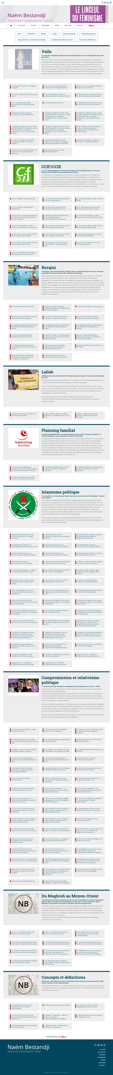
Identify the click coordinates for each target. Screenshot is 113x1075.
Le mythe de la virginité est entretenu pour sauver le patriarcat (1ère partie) (24, 951)
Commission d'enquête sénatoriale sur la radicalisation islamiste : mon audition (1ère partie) (24, 612)
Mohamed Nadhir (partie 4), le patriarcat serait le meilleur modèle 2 (24, 554)
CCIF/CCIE (31, 34)
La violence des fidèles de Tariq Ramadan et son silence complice (22, 655)
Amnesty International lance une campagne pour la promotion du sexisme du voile (22, 840)
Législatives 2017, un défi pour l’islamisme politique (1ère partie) (55, 663)
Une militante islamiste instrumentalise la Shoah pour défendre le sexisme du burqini (57, 622)
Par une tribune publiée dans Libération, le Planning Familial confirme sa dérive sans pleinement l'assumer (25, 468)
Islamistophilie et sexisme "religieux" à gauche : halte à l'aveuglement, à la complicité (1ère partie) (56, 820)
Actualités (21, 25)
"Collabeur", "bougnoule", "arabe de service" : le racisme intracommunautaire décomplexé (55, 1016)
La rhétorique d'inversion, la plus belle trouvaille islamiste (24, 1026)
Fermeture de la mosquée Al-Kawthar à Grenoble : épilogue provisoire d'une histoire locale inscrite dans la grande (89, 634)
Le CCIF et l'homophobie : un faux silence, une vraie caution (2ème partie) (90, 216)
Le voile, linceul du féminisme (53, 103)
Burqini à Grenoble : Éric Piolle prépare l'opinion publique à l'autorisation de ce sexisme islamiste (57, 336)
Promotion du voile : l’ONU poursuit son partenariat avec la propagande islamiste (90, 731)
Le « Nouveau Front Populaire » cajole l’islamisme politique (24, 730)
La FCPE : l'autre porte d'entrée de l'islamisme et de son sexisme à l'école (24, 829)
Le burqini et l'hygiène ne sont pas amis (90, 306)
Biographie (45, 25)
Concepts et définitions (87, 40)
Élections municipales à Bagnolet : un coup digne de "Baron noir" (89, 779)
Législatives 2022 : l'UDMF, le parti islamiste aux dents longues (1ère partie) (23, 581)
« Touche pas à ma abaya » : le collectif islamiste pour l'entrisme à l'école (24, 571)
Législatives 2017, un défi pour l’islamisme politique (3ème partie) (88, 655)
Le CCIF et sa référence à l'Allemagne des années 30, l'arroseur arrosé (24, 253)
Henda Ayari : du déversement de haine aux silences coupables (57, 655)
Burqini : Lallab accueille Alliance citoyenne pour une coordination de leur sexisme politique (88, 336)
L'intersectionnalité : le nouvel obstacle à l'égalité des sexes (89, 1016)
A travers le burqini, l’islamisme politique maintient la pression (22, 336)
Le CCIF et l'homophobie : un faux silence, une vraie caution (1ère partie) (24, 226)
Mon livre (68, 25)
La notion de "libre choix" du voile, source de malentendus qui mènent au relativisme (24, 1016)
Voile (19, 34)
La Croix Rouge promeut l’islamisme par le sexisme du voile (57, 740)
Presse (57, 25)
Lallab (54, 34)
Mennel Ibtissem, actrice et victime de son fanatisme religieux (89, 645)
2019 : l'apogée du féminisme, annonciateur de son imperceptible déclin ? (23, 104)
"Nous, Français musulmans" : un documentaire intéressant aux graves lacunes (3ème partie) (56, 790)
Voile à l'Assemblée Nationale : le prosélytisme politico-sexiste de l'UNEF (57, 95)
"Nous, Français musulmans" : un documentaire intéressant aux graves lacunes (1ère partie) (24, 800)
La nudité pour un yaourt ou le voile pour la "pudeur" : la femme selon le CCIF (55, 244)
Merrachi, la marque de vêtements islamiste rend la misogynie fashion (55, 86)
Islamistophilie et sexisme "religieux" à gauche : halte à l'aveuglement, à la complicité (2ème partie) (24, 820)
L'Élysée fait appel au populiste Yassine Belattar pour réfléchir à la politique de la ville (57, 860)
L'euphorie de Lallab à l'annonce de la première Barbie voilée (24, 414)
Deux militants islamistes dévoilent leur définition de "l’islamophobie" (57, 571)
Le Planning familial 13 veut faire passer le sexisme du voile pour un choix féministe (90, 468)
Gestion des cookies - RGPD (61, 1072)
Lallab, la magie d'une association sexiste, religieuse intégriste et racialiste (87, 415)
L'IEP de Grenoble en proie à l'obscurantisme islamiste (86, 759)
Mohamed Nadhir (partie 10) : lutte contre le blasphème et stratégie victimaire (23, 536)
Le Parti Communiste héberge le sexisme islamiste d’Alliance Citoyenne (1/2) (56, 759)
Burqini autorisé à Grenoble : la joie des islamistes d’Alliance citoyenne (24, 317)
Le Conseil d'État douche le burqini (23, 306)
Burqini (43, 34)
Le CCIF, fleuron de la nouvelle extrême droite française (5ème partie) (57, 226)
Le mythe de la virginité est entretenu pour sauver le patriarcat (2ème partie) (89, 943)
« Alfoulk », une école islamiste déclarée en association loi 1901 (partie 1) (90, 562)
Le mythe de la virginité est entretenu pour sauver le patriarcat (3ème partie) (57, 943)
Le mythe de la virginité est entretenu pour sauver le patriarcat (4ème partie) (24, 943)
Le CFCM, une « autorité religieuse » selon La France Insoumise (56, 730)
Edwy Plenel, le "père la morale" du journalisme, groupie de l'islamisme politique (23, 870)
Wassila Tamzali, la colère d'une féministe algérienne (54, 151)
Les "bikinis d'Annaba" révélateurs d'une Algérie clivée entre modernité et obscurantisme (57, 962)
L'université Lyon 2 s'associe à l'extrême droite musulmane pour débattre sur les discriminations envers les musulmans (57, 871)
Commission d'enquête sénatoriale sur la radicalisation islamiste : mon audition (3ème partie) (57, 602)
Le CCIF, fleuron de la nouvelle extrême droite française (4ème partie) (89, 226)
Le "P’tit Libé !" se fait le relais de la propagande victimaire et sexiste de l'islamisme (23, 810)
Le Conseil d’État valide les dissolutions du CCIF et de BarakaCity (57, 199)
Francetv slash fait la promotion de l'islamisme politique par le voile (23, 789)
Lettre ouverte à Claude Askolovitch (23, 881)
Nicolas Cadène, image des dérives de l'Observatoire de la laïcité (89, 769)
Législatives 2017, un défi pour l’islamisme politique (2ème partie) (23, 663)
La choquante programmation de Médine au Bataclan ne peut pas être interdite (23, 645)
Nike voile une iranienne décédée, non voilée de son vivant (89, 839)
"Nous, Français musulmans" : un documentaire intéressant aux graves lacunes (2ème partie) (89, 790)
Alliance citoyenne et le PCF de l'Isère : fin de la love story (89, 740)
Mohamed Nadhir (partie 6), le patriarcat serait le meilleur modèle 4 (56, 545)
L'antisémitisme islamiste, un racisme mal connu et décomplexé (89, 235)
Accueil (102, 1049)
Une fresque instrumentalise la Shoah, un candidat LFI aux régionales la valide (56, 750)
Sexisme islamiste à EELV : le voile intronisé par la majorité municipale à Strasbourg (56, 779)
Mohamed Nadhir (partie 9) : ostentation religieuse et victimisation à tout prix (57, 536)
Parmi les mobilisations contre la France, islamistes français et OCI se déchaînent (23, 591)
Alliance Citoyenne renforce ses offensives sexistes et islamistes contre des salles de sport (24, 602)
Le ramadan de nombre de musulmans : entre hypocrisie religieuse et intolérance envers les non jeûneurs (57, 952)
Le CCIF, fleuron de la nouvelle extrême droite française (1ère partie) (24, 243)
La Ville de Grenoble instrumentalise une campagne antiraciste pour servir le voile (25, 741)
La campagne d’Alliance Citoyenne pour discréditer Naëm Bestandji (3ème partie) (24, 326)
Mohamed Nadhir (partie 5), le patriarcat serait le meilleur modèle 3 (89, 545)
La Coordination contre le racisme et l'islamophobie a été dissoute (56, 581)
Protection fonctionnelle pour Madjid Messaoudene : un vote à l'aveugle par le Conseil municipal (56, 800)
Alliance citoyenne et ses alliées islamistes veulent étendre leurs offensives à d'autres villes (54, 346)
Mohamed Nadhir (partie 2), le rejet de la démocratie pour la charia (89, 554)
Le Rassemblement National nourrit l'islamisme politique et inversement (89, 809)
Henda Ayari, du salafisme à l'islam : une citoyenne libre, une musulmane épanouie (24, 151)
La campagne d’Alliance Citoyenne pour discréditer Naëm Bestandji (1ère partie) (89, 326)
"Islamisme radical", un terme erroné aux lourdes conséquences (56, 1026)
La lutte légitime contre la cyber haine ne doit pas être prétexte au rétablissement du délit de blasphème (89, 850)
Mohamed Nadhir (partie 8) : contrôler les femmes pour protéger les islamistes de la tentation (89, 536)
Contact (80, 25)
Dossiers (34, 25)
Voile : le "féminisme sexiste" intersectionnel (21, 779)
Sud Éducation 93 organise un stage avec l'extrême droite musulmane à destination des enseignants (88, 860)
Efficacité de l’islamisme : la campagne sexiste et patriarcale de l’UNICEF (56, 839)
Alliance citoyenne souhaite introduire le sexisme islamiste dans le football (89, 95)
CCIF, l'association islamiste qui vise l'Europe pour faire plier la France (88, 208)
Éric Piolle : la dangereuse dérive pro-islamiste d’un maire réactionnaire (56, 317)
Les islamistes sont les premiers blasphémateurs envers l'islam (87, 1006)
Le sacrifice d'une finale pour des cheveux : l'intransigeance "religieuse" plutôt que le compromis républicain (56, 141)
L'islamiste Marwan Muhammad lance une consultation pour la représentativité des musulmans (56, 217)
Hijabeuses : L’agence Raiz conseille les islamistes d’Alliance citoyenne (24, 750)
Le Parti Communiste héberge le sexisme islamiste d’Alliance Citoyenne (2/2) (24, 759)
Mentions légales (48, 1072)
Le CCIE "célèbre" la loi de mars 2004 (23, 199)
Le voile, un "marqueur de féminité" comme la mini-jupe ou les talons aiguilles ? (23, 141)
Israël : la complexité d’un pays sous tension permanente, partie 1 (55, 933)
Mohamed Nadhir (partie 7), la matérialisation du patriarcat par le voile (25, 545)
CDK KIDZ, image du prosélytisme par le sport (25, 95)
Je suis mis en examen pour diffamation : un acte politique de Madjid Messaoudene (89, 800)
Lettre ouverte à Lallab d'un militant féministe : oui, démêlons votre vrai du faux (56, 415)
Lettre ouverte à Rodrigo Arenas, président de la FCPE (87, 819)
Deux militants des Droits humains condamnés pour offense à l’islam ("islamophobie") (88, 933)
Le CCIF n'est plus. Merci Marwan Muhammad (22, 208)
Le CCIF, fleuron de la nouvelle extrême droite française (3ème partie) (24, 235)
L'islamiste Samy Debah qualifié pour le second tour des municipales (89, 591)
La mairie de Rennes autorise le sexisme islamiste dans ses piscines (56, 356)
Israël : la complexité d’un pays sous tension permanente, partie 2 (23, 933)
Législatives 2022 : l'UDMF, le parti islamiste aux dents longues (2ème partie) (88, 571)
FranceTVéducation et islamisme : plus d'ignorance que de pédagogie (89, 870)
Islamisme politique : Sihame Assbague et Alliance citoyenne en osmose (56, 769)
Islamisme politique (89, 34)
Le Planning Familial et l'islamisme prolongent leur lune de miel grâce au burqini (24, 346)
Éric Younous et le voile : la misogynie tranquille (24, 86)
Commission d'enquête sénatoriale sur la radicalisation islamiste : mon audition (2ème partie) (90, 602)
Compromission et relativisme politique (31, 40)
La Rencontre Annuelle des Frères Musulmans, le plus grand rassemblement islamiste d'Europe (55, 645)
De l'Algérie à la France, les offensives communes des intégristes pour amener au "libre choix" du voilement (89, 952)
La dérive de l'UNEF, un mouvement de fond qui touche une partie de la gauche (24, 860)
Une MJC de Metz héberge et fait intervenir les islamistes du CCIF (55, 208)
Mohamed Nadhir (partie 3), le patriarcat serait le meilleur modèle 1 (56, 554)
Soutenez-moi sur (56, 1036)
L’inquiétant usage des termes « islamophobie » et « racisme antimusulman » (22, 1006)
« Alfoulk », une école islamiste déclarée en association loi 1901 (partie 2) (57, 562)
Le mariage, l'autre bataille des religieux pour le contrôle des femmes (24, 961)
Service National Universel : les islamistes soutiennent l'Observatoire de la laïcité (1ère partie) (56, 850)
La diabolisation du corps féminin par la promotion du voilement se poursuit (89, 103)
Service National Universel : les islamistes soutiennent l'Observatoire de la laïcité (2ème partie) (24, 850)
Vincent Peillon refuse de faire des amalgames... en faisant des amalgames (57, 882)
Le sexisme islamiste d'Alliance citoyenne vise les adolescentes (87, 581)
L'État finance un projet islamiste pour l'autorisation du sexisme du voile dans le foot (56, 591)
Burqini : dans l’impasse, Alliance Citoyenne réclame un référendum (88, 317)
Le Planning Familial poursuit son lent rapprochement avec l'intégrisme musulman (56, 468)
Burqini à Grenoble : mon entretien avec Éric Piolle (90, 346)
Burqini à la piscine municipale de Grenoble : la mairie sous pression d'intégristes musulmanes (23, 357)
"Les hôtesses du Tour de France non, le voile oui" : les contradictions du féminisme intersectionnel (90, 830)
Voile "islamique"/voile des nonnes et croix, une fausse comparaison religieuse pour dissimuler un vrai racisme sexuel (89, 129)
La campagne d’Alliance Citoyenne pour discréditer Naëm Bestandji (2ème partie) (57, 326)
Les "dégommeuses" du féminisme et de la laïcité (90, 750)
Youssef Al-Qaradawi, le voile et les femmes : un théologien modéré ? (88, 140)
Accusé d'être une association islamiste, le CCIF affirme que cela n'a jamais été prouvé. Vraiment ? (24, 217)
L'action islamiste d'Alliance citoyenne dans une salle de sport (56, 611)
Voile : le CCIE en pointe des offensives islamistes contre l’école (89, 86)
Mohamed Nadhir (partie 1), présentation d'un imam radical (22, 562)
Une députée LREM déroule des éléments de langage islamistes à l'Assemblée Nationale (22, 769)
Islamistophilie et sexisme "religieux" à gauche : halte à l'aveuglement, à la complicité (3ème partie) (56, 810)
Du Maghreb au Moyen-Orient (62, 40)
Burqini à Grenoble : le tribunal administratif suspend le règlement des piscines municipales (57, 308)
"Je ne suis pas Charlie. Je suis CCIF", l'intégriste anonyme (88, 243)
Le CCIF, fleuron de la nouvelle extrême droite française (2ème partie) (57, 235)
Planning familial (69, 34)
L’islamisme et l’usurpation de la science (57, 1005)
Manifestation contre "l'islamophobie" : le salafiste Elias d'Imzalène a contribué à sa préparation (89, 612)
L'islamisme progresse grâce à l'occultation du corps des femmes (23, 113)
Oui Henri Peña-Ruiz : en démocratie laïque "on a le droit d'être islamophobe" (57, 829)
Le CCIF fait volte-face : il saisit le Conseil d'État (90, 199)
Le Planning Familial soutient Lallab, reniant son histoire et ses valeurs (23, 478)
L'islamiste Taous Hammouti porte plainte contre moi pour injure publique (24, 621)
